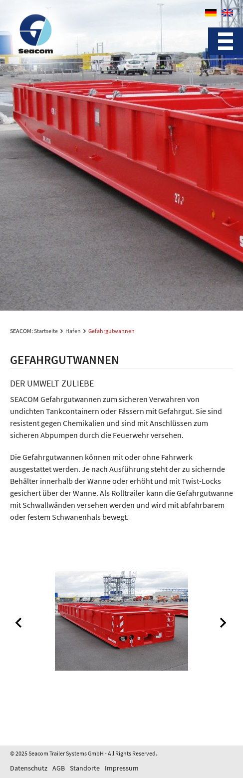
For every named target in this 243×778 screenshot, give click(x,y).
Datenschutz (28, 768)
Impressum (122, 768)
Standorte (85, 768)
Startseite (46, 331)
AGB (58, 768)
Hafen (73, 331)
